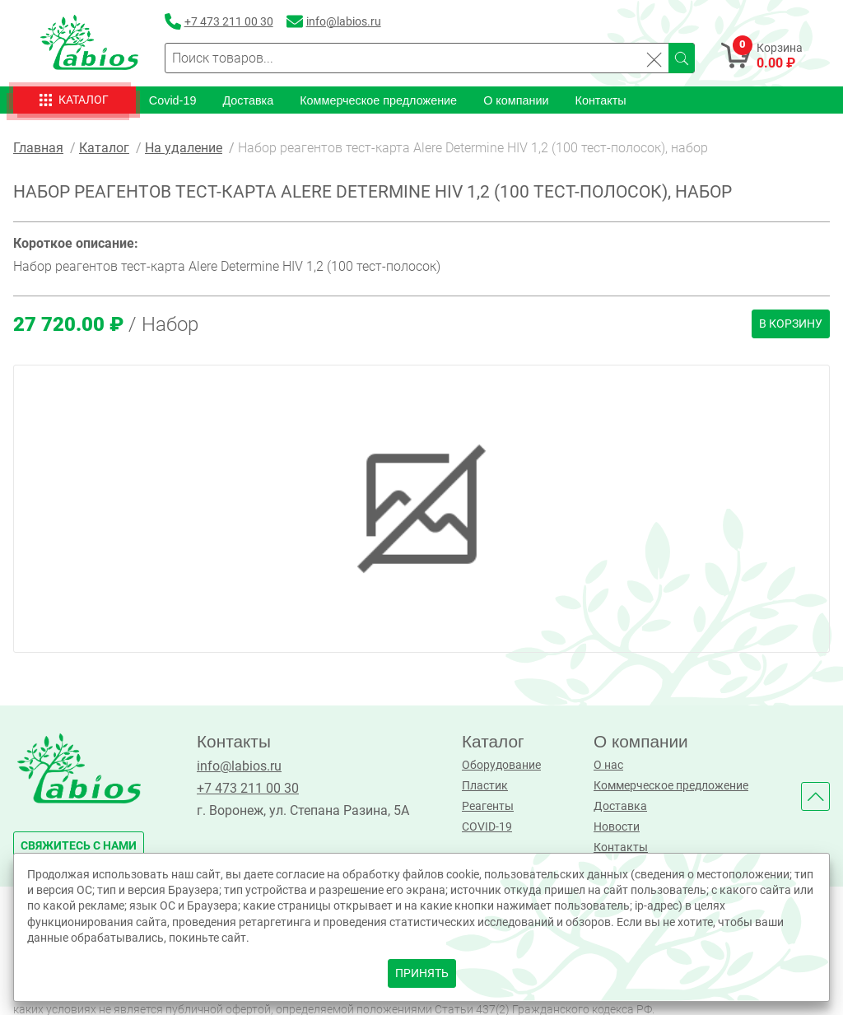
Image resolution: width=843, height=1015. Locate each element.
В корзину (790, 324)
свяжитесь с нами (79, 846)
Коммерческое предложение (378, 99)
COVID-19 (487, 827)
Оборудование (501, 765)
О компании (515, 99)
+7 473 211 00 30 (248, 788)
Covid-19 (173, 99)
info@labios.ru (239, 766)
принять (422, 973)
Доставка (247, 99)
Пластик (485, 786)
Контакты (600, 99)
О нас (608, 765)
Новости (617, 827)
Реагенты (488, 806)
